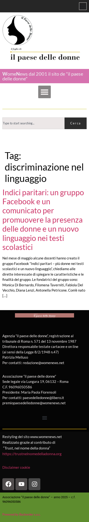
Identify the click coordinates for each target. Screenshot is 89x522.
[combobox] (33, 123)
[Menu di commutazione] (83, 6)
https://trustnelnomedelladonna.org (31, 453)
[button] (44, 92)
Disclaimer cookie (16, 467)
